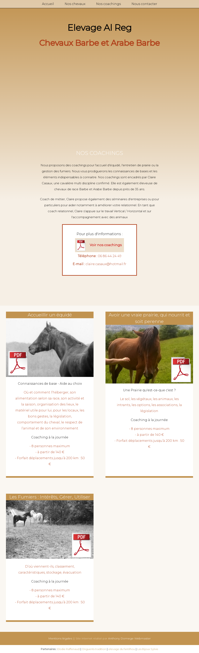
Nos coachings (108, 4)
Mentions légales (60, 638)
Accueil (48, 4)
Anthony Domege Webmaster (129, 638)
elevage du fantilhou (121, 649)
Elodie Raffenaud (68, 649)
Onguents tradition (94, 649)
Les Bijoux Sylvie (147, 649)
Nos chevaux (75, 4)
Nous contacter (144, 4)
